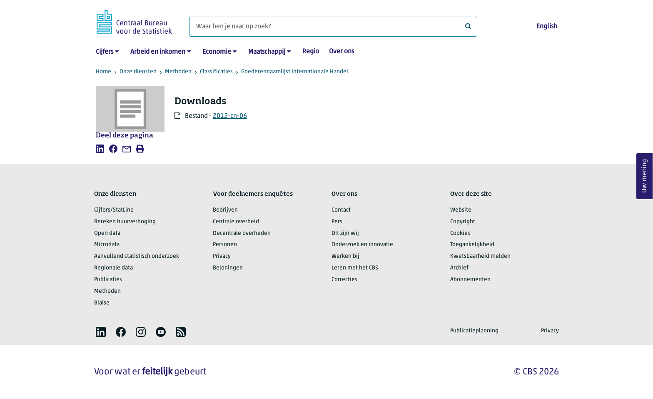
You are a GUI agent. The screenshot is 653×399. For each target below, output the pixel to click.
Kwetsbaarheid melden (480, 256)
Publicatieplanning (474, 331)
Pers (336, 221)
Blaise (102, 303)
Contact (341, 210)
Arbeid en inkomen (157, 52)
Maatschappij (266, 52)
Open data (107, 233)
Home (103, 72)
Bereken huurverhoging (125, 221)
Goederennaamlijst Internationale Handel (294, 72)
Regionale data (113, 268)
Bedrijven (225, 210)
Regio (310, 51)
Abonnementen (470, 279)
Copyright (462, 221)
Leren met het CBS (354, 268)
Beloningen (228, 268)
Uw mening (644, 176)
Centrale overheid (236, 221)
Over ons (341, 51)
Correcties (344, 279)
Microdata (107, 244)
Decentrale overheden (242, 233)
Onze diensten (138, 72)
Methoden (178, 72)
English (546, 26)
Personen (225, 244)
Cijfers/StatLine (114, 210)
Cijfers (104, 52)
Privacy (222, 256)
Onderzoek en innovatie (362, 244)
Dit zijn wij (345, 233)
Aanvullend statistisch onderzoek (136, 256)
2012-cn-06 (230, 116)
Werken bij (345, 256)
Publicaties (108, 279)
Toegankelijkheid (472, 244)
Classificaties (216, 72)
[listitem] (100, 149)
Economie (216, 52)
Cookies (460, 233)
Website (460, 210)
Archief (459, 268)
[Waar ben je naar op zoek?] (333, 27)
